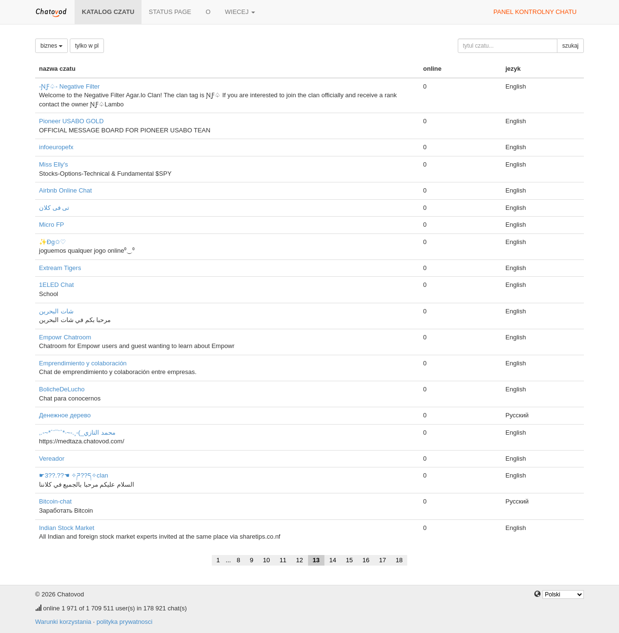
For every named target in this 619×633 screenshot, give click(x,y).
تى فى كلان (54, 207)
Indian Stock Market (66, 527)
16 (365, 560)
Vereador (51, 458)
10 (266, 560)
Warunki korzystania (63, 621)
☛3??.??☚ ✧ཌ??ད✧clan (73, 475)
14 (332, 560)
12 (299, 560)
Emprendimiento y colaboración (83, 363)
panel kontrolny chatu (535, 11)
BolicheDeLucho (62, 389)
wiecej (240, 11)
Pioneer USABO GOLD (71, 121)
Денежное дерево (65, 415)
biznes (51, 45)
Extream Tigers (60, 267)
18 (399, 560)
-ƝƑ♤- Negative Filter (69, 86)
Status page (170, 11)
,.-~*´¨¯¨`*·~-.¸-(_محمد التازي (77, 432)
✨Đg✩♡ (52, 241)
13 (316, 560)
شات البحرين (56, 311)
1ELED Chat (56, 284)
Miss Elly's (53, 164)
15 (349, 560)
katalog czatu (108, 11)
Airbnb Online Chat (65, 190)
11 (283, 560)
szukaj (570, 45)
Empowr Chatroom (65, 337)
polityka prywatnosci (124, 621)
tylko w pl (87, 45)
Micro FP (51, 224)
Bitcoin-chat (55, 501)
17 (382, 560)
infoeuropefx (56, 147)
